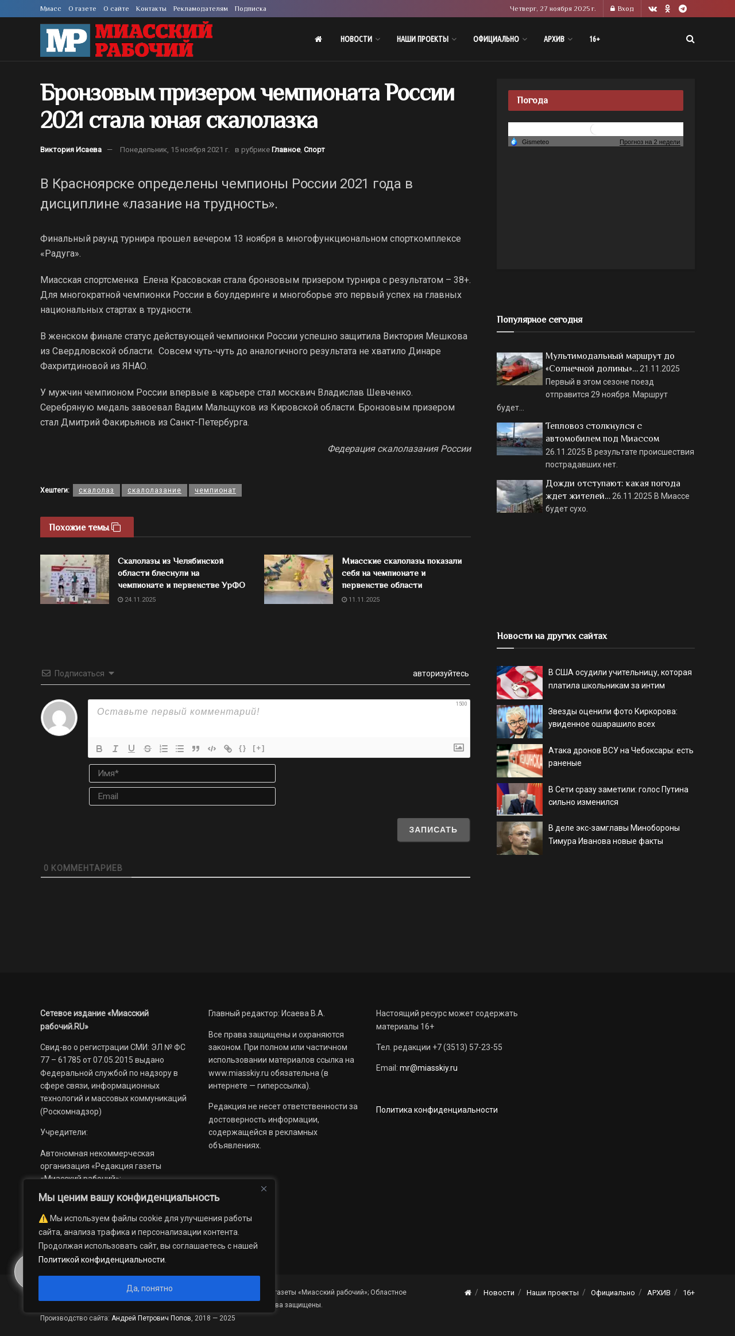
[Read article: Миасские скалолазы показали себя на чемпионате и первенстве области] (298, 579)
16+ (594, 39)
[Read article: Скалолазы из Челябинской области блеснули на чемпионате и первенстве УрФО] (74, 579)
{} (243, 747)
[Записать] (433, 829)
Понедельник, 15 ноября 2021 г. (175, 149)
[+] (259, 747)
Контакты (151, 9)
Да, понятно (149, 1288)
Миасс (50, 9)
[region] (149, 1246)
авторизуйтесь (440, 673)
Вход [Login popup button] (622, 9)
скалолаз (96, 490)
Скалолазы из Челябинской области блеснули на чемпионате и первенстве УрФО (181, 573)
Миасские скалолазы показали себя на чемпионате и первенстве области (402, 573)
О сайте (116, 9)
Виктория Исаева (71, 149)
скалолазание (154, 490)
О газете (82, 9)
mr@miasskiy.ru (428, 1067)
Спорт (314, 149)
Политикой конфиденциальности (101, 1259)
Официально (496, 39)
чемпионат (215, 490)
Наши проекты (422, 39)
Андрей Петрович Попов (151, 1318)
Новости (356, 39)
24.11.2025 (137, 599)
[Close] (263, 1188)
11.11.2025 (361, 599)
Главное (286, 149)
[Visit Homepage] (126, 39)
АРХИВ (554, 39)
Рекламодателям (200, 9)
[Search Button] (690, 39)
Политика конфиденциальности (437, 1109)
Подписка (250, 9)
